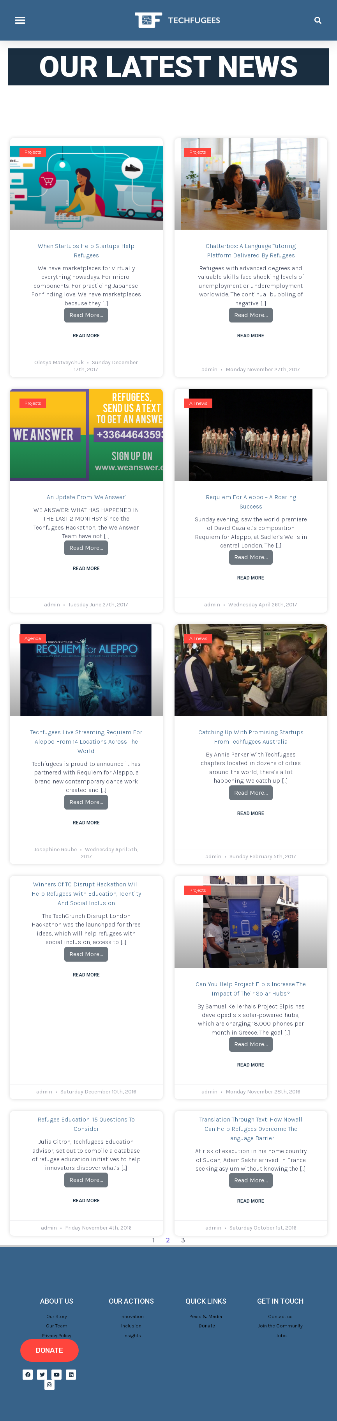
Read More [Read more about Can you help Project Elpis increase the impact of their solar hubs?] (250, 1065)
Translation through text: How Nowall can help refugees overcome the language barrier (250, 1129)
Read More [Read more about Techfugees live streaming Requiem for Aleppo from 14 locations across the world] (86, 823)
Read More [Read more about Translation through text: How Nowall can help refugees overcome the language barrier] (250, 1201)
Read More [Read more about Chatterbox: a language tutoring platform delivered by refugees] (250, 335)
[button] (20, 20)
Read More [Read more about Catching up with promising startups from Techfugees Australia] (250, 813)
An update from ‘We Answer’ (86, 497)
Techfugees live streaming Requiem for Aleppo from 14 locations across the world (86, 741)
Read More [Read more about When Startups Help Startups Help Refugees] (86, 335)
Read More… (88, 313)
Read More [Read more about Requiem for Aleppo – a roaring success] (250, 578)
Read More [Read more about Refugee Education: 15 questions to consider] (86, 1200)
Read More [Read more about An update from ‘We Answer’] (86, 568)
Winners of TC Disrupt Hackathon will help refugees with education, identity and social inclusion (86, 894)
